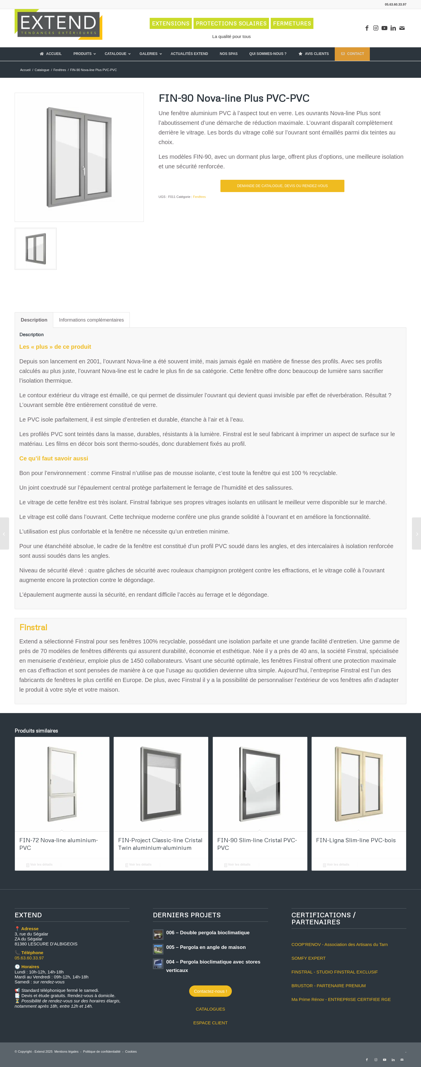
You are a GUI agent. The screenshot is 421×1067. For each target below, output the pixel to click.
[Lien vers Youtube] (384, 28)
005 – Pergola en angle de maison (206, 947)
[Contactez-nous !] (210, 991)
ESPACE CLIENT (210, 1022)
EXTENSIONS (170, 23)
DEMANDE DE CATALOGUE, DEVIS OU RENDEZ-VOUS (282, 186)
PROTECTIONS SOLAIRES (231, 23)
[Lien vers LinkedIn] (393, 28)
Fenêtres (199, 196)
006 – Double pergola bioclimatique (207, 932)
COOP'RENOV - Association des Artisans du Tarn (339, 944)
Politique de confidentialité (101, 1051)
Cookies (131, 1051)
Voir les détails (39, 865)
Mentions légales (66, 1051)
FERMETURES (292, 23)
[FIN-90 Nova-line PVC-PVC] (416, 533)
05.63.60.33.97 (29, 957)
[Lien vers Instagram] (375, 28)
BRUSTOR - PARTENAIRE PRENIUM (328, 985)
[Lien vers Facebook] (367, 28)
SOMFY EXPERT (308, 958)
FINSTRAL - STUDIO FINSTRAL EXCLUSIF (334, 971)
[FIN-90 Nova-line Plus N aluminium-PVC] (4, 533)
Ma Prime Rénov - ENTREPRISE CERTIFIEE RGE (341, 999)
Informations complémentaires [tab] (91, 320)
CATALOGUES (210, 1008)
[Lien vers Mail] (402, 28)
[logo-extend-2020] (58, 28)
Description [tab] (34, 320)
